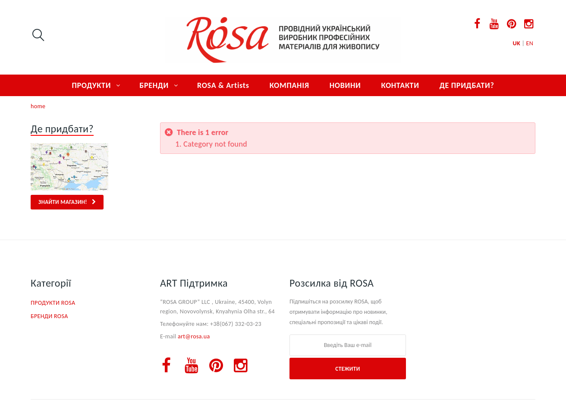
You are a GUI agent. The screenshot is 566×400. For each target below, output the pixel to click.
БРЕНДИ (154, 85)
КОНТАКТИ (400, 85)
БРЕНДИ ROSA (49, 316)
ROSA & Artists (223, 85)
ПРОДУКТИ (91, 85)
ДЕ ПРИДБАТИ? (467, 85)
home (38, 106)
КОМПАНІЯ (289, 85)
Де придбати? (62, 128)
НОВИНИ (345, 85)
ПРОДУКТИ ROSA (53, 302)
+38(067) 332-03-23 (235, 324)
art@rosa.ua (194, 336)
